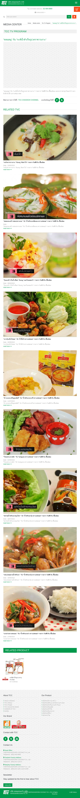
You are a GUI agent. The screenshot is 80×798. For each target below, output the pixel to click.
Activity (6, 711)
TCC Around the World (11, 707)
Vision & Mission (9, 701)
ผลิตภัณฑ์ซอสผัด (47, 707)
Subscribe (8, 785)
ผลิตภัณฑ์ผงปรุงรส (48, 711)
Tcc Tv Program (46, 23)
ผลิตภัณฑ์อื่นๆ (46, 713)
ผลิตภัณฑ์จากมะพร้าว (49, 701)
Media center (36, 23)
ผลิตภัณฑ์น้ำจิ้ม (47, 709)
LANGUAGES (40, 12)
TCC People (8, 705)
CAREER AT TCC (9, 709)
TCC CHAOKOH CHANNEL (28, 100)
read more (7, 169)
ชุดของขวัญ (46, 715)
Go (69, 17)
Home (29, 23)
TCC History (8, 703)
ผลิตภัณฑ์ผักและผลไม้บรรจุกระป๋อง (53, 703)
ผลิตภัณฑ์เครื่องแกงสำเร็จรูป (51, 705)
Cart (77, 9)
